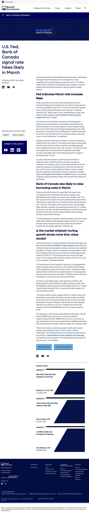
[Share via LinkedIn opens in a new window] (3, 87)
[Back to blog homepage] (16, 15)
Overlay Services (64, 472)
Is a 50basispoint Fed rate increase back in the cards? (42, 493)
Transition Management (66, 476)
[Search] (85, 8)
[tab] (8, 2)
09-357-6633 (34, 467)
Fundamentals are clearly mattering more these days (65, 335)
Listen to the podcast (63, 347)
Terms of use (45, 498)
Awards (77, 477)
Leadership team (79, 473)
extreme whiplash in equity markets (61, 245)
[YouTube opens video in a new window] (6, 150)
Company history (79, 471)
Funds (46, 467)
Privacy (51, 498)
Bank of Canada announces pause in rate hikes (14, 493)
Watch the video (44, 347)
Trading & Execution (65, 474)
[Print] (13, 87)
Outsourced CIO (49, 469)
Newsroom (78, 479)
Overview (62, 468)
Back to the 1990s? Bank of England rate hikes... (70, 493)
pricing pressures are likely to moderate (56, 174)
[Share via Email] (8, 87)
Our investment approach (81, 469)
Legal (39, 498)
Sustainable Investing (50, 473)
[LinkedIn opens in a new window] (12, 150)
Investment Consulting (50, 471)
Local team (77, 475)
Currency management (65, 470)
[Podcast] (18, 150)
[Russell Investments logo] (10, 8)
